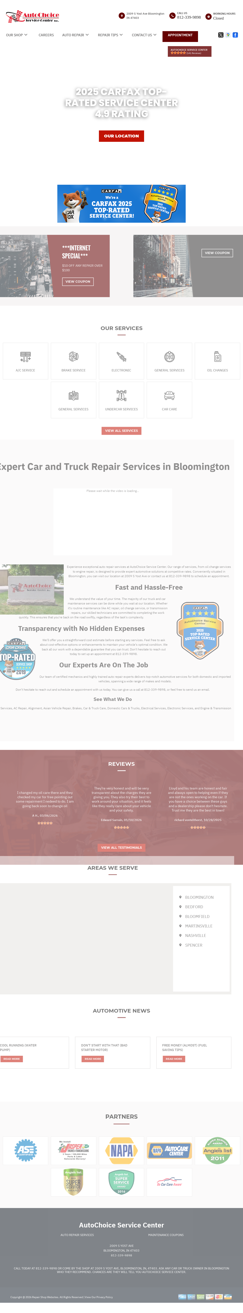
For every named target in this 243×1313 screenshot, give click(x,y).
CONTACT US (142, 35)
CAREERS (46, 35)
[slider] (178, 52)
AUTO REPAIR (73, 35)
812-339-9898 (189, 17)
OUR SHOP (14, 35)
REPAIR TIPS (108, 35)
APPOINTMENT (180, 35)
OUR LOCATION (121, 136)
